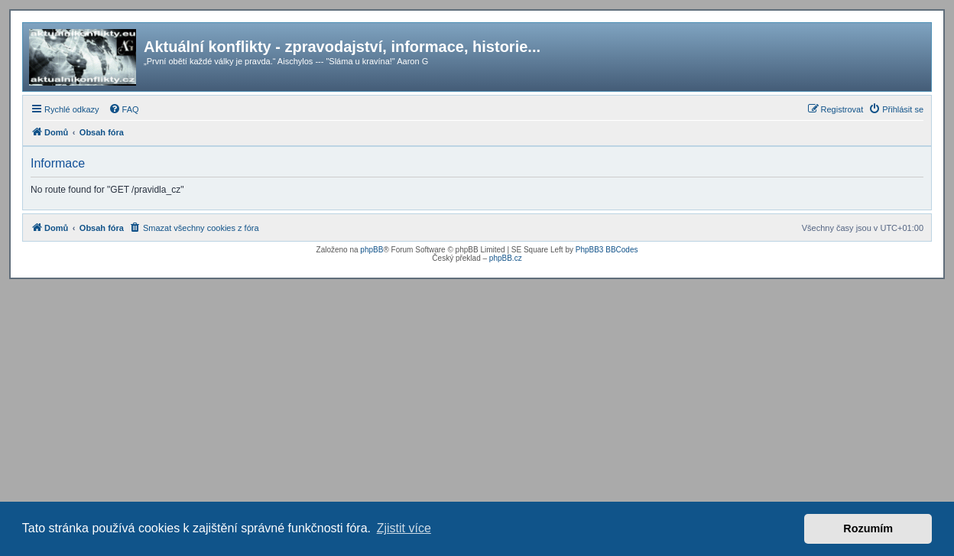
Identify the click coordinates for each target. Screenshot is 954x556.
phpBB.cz (505, 258)
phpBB (371, 249)
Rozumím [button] (868, 528)
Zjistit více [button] (404, 528)
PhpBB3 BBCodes (607, 249)
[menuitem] (124, 109)
